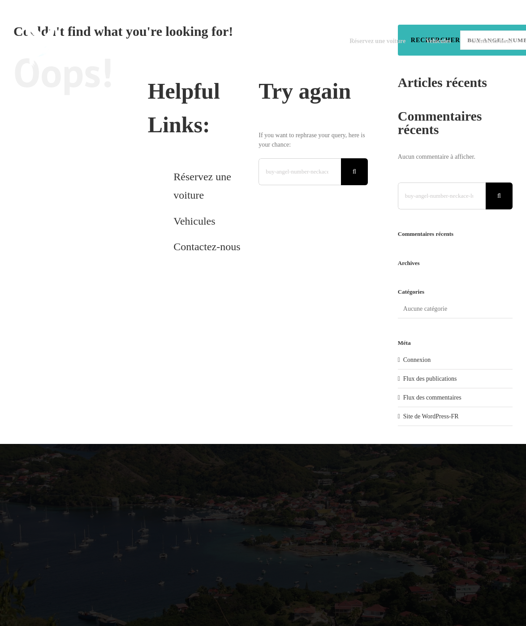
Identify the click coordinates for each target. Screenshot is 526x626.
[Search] (354, 171)
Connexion (417, 359)
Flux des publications (430, 378)
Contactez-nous (206, 246)
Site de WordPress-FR (431, 416)
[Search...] (300, 171)
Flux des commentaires (432, 397)
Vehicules (194, 221)
